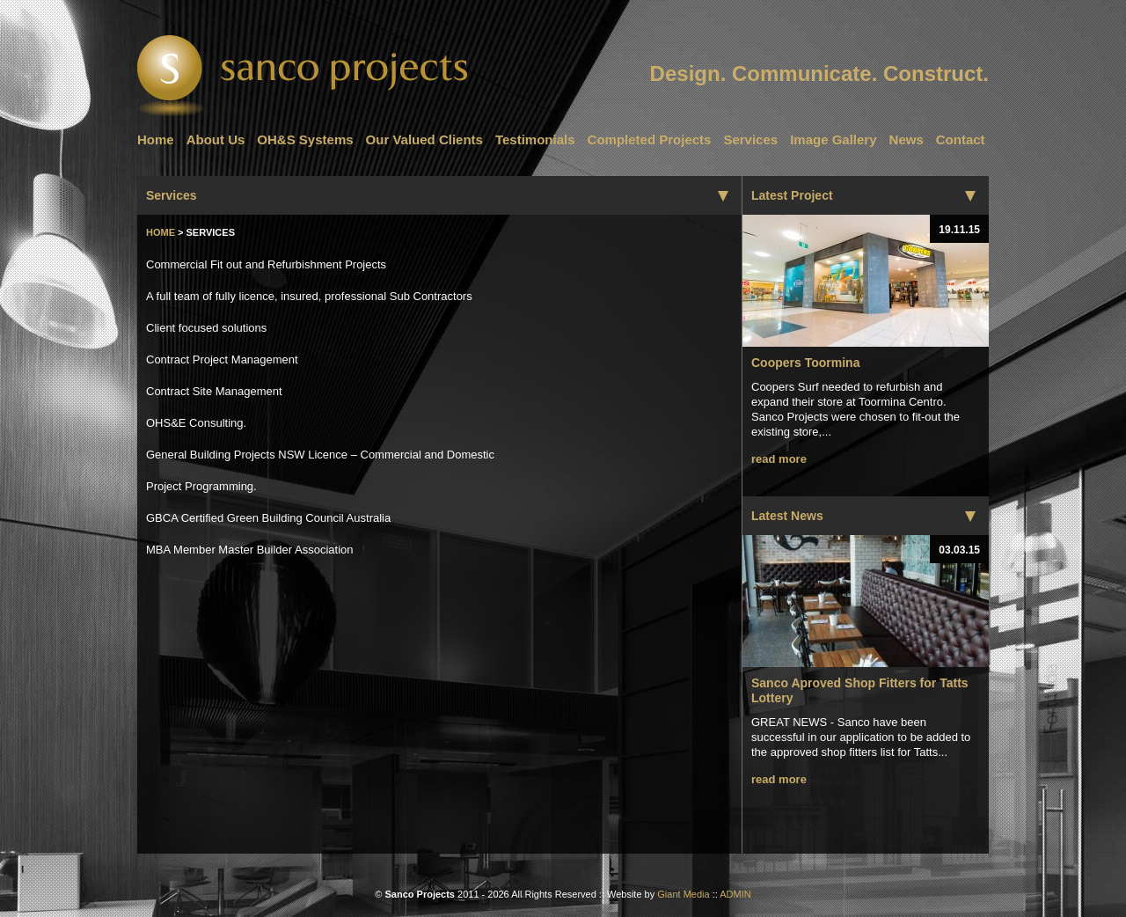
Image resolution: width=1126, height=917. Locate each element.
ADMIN (735, 894)
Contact (960, 139)
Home (155, 139)
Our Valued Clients (424, 139)
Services (750, 139)
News (906, 139)
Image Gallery (833, 139)
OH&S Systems (305, 139)
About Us (215, 139)
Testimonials (535, 139)
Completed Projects (650, 139)
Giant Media (683, 894)
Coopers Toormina (805, 363)
